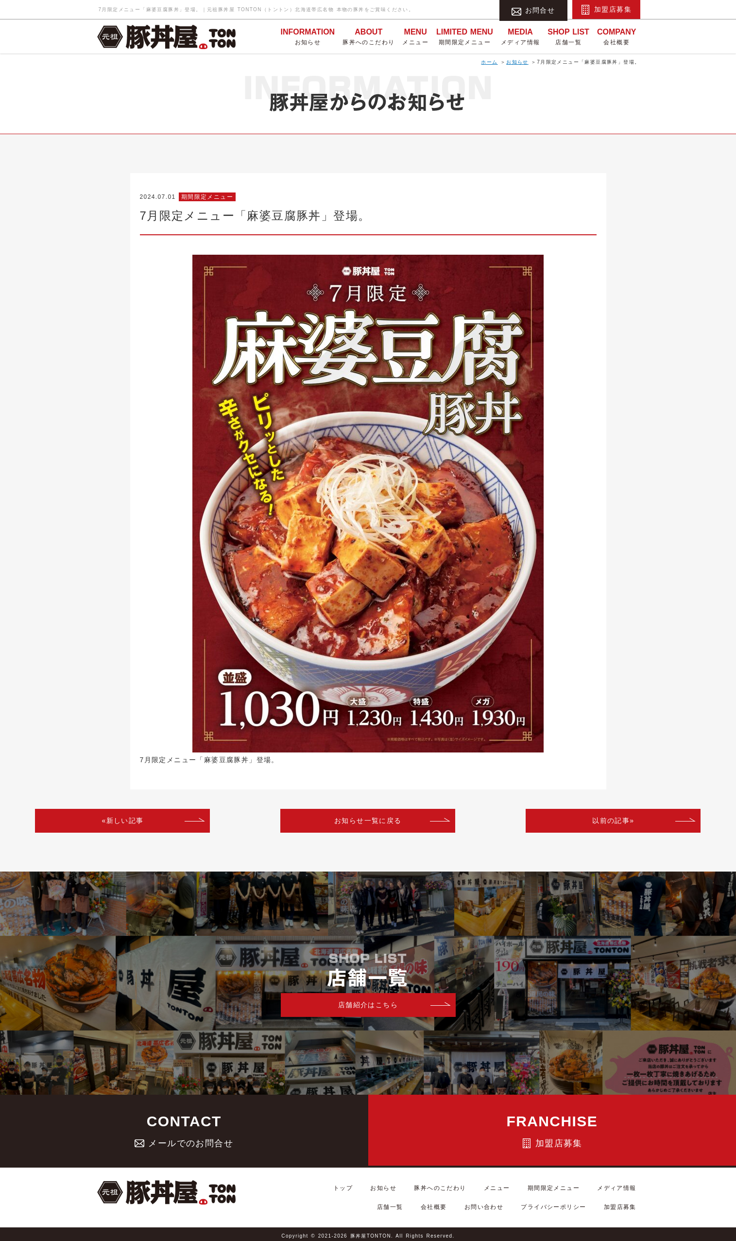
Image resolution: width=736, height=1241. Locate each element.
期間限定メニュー (464, 36)
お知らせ (307, 36)
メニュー (415, 36)
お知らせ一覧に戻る (368, 820)
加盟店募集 (606, 10)
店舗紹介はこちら (368, 1005)
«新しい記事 (122, 820)
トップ (348, 1192)
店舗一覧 (568, 36)
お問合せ (533, 10)
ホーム (489, 62)
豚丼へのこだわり (368, 36)
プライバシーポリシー (565, 1205)
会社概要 (616, 36)
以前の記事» (613, 820)
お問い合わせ (502, 1205)
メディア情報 (520, 36)
